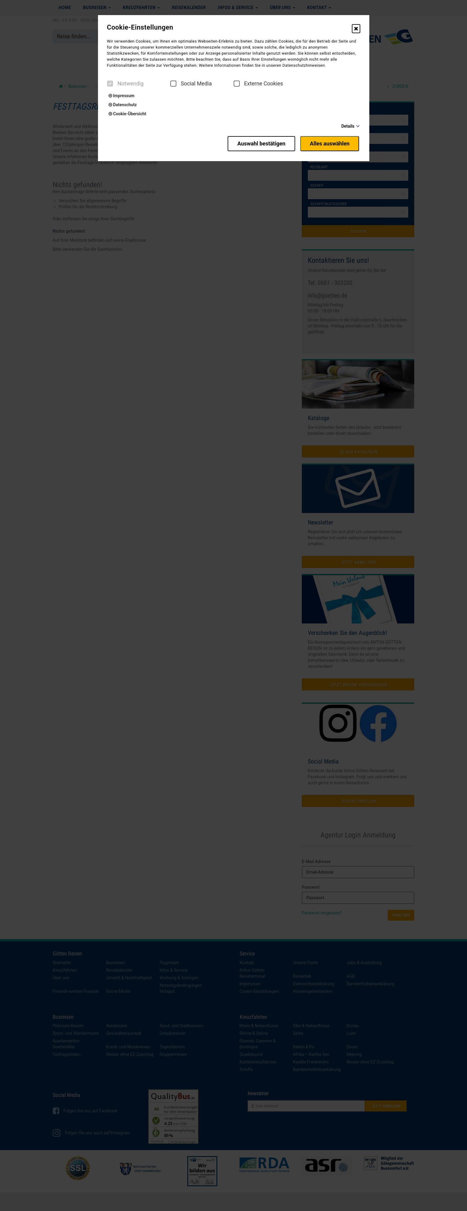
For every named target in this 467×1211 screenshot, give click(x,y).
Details (347, 126)
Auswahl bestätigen (258, 142)
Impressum (121, 95)
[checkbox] (110, 84)
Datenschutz (123, 104)
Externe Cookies (258, 84)
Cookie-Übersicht (127, 113)
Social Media (191, 84)
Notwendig (125, 84)
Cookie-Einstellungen (140, 27)
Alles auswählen (331, 142)
